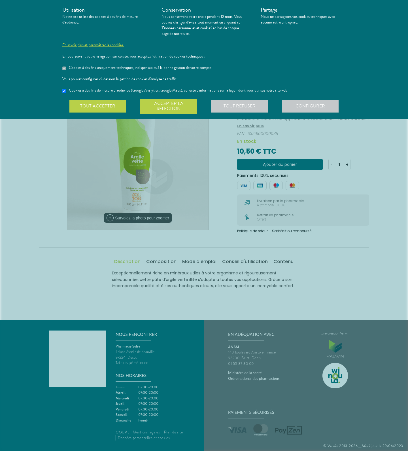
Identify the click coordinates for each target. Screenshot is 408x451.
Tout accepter (97, 106)
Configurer (310, 106)
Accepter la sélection (168, 106)
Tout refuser (240, 106)
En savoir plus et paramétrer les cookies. (93, 45)
